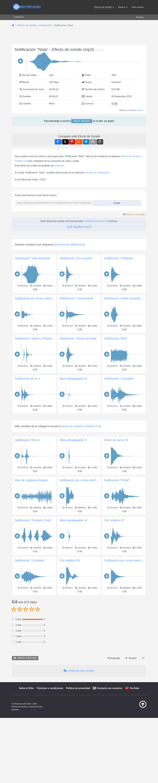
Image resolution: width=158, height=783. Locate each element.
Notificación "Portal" (117, 643)
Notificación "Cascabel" (119, 500)
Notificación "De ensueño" (76, 380)
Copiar (115, 283)
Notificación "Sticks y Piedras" (34, 460)
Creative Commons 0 (95, 302)
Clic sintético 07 (114, 683)
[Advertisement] (79, 59)
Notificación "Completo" (30, 723)
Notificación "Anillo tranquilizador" (125, 420)
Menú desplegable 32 (73, 500)
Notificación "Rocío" (27, 602)
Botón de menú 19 (116, 602)
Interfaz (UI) (21, 242)
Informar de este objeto (134, 296)
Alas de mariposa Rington (31, 643)
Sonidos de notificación (97, 254)
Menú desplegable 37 (73, 602)
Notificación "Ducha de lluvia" (78, 460)
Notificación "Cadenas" (119, 380)
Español (18, 17)
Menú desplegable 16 (73, 683)
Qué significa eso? (79, 308)
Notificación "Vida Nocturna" (33, 380)
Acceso (140, 17)
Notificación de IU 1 (27, 500)
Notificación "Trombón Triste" (33, 683)
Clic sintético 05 (70, 723)
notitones (139, 151)
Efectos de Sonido (130, 237)
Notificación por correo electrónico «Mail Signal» (91, 643)
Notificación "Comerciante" (77, 420)
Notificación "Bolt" (115, 460)
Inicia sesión (81, 162)
